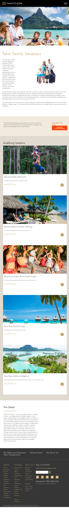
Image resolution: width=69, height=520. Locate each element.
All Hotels (6, 495)
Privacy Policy (29, 479)
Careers (27, 473)
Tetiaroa (6, 487)
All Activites (7, 497)
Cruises (16, 469)
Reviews (27, 469)
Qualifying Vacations (14, 143)
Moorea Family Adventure (15, 177)
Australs (6, 493)
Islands (6, 465)
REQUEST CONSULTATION (60, 128)
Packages (18, 465)
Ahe (5, 485)
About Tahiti (28, 486)
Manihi (5, 489)
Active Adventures (17, 482)
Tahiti (5, 467)
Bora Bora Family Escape (14, 326)
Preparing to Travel (28, 489)
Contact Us (28, 471)
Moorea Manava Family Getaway (18, 227)
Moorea (6, 471)
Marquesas (7, 491)
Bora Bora (7, 469)
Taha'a (6, 477)
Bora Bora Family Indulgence (16, 376)
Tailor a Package (16, 500)
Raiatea (6, 475)
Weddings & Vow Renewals (18, 477)
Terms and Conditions (28, 476)
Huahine (6, 473)
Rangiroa (6, 479)
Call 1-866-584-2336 (57, 124)
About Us (28, 467)
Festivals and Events (18, 490)
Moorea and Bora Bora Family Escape (20, 277)
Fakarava (6, 483)
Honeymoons (18, 467)
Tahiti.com (29, 465)
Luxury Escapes (16, 486)
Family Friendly (16, 494)
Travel (27, 484)
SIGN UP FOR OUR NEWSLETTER (46, 468)
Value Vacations (17, 472)
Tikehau (6, 481)
